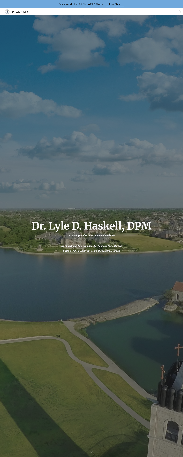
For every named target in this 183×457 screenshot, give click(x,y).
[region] (91, 4)
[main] (91, 236)
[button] (180, 12)
